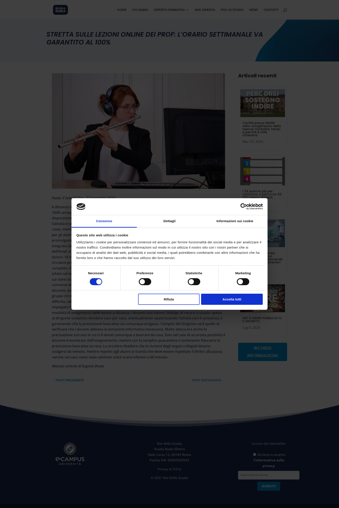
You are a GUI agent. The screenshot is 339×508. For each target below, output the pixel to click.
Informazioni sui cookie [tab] (235, 221)
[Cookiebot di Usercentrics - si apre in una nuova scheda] (244, 206)
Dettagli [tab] (169, 221)
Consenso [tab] (104, 221)
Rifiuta (169, 299)
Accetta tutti (231, 299)
